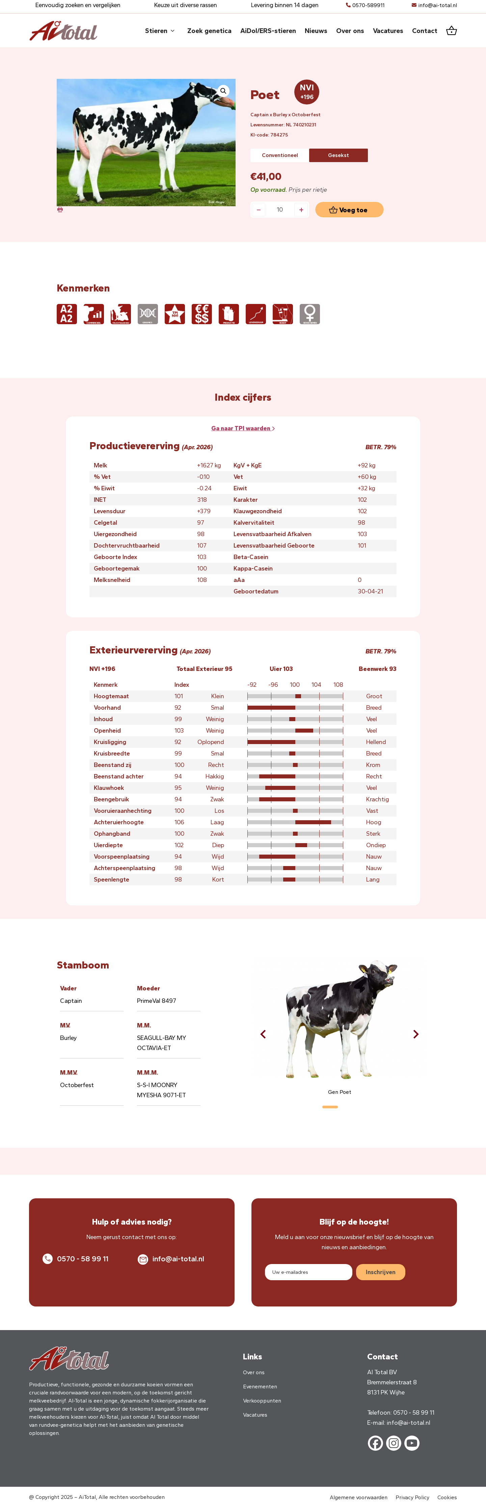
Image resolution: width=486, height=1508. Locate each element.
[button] (223, 91)
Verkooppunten (262, 1400)
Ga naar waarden (243, 428)
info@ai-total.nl (437, 5)
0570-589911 (368, 5)
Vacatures (255, 1415)
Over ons (254, 1372)
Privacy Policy (412, 1497)
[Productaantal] (279, 210)
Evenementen (260, 1386)
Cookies (447, 1497)
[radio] (279, 155)
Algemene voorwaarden (358, 1497)
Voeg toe (353, 210)
